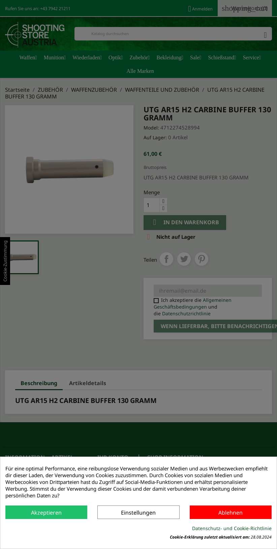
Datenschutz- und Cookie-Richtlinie (232, 528)
